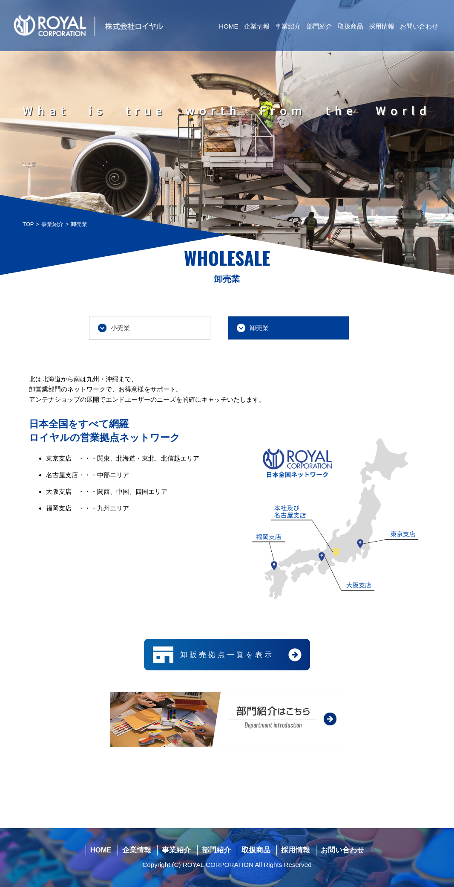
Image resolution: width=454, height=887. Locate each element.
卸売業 (259, 327)
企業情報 (257, 26)
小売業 (120, 327)
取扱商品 (350, 26)
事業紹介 (288, 26)
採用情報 (381, 26)
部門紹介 (319, 26)
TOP (28, 224)
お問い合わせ (419, 26)
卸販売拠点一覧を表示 (227, 654)
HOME (228, 26)
